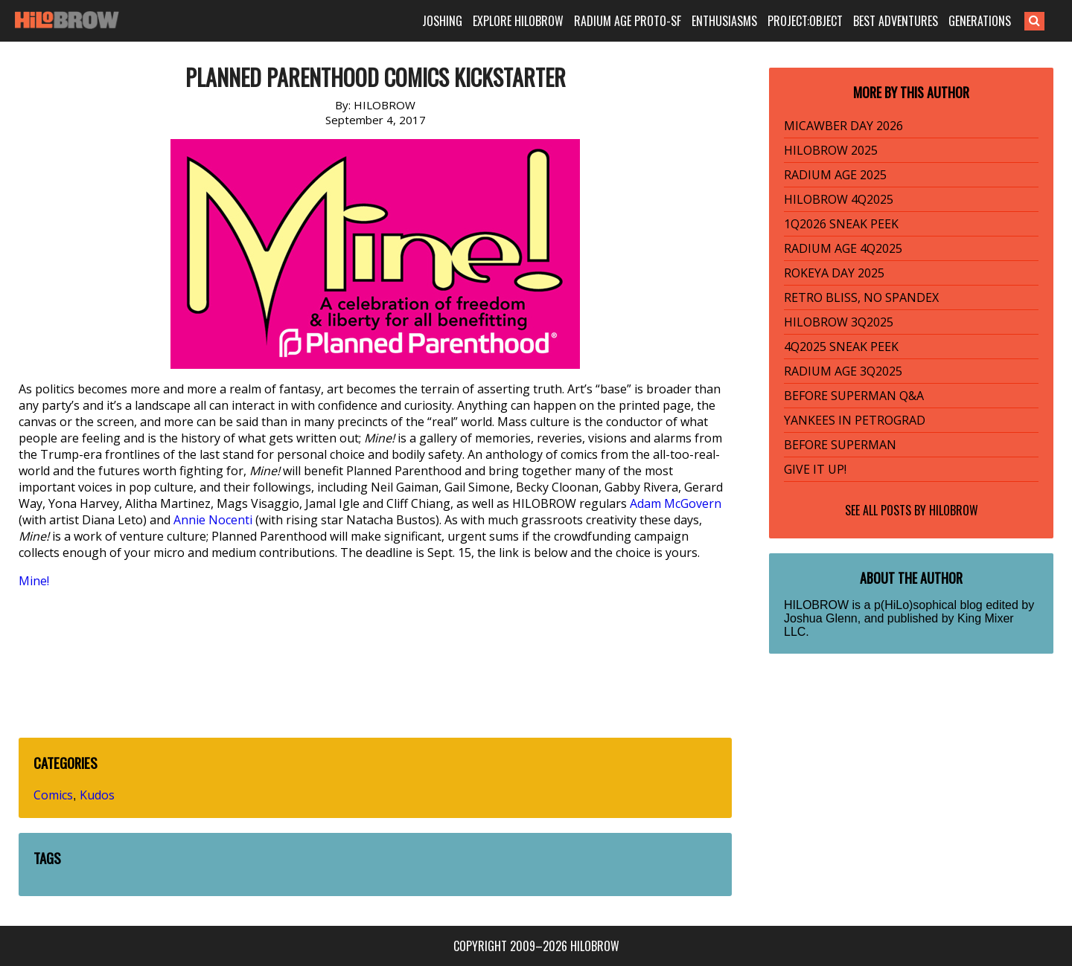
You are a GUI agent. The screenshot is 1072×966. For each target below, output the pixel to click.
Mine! (34, 581)
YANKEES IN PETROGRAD (854, 420)
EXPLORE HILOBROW (518, 21)
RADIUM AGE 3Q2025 (843, 371)
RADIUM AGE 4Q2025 (843, 248)
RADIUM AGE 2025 (835, 175)
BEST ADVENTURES (895, 21)
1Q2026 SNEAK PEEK (841, 224)
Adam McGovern (675, 503)
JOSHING (442, 21)
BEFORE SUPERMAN (840, 445)
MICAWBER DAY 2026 (843, 125)
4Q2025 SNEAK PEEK (841, 346)
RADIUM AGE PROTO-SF (627, 21)
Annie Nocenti (212, 520)
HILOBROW (953, 510)
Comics (53, 795)
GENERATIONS (979, 21)
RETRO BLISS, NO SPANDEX (861, 297)
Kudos (97, 795)
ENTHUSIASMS (724, 21)
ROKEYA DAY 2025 (834, 273)
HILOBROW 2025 (831, 150)
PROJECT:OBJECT (805, 21)
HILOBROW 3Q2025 (838, 322)
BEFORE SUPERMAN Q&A (854, 395)
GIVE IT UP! (815, 469)
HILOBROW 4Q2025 (838, 199)
